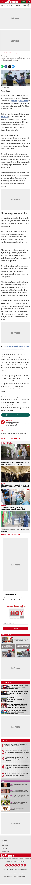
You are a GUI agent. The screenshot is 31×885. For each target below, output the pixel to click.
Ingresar (24, 1)
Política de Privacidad (21, 869)
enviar (15, 628)
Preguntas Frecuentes (20, 876)
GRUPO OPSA (5, 851)
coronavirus (23, 101)
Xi (20, 119)
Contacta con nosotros (11, 873)
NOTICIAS (4, 840)
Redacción (20, 53)
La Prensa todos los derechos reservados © (15, 859)
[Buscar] (28, 5)
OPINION (4, 848)
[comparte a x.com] (9, 66)
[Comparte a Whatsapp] (2, 66)
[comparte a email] (13, 66)
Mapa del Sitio (8, 876)
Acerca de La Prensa (8, 869)
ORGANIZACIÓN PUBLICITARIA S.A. (15, 861)
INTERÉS (4, 843)
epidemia (14, 101)
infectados (4, 117)
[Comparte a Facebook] (5, 66)
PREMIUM (5, 846)
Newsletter (22, 873)
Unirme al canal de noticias (16, 415)
